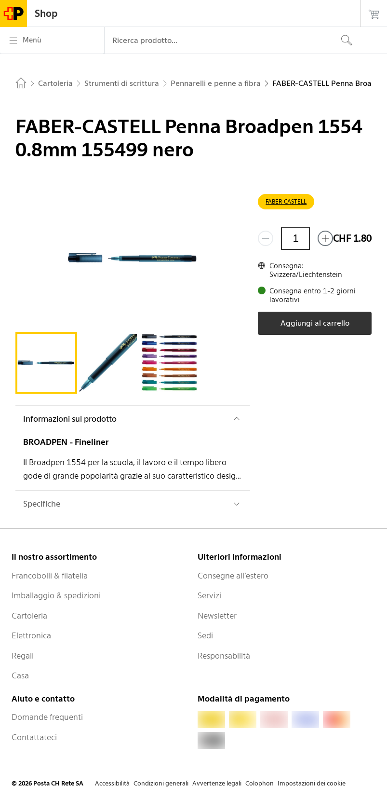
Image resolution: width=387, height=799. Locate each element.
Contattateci (34, 737)
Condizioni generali (160, 783)
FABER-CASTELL (286, 201)
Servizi (209, 595)
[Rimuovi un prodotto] (265, 238)
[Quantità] (295, 238)
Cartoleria (29, 615)
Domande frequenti (47, 717)
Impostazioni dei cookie (312, 783)
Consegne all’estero (233, 575)
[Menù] (52, 40)
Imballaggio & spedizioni (56, 595)
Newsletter (217, 615)
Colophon (259, 783)
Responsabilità (224, 656)
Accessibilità (112, 783)
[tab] (46, 363)
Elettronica (31, 635)
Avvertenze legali (216, 783)
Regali (23, 656)
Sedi (205, 635)
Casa (20, 675)
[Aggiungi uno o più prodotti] (325, 238)
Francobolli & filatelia (50, 575)
